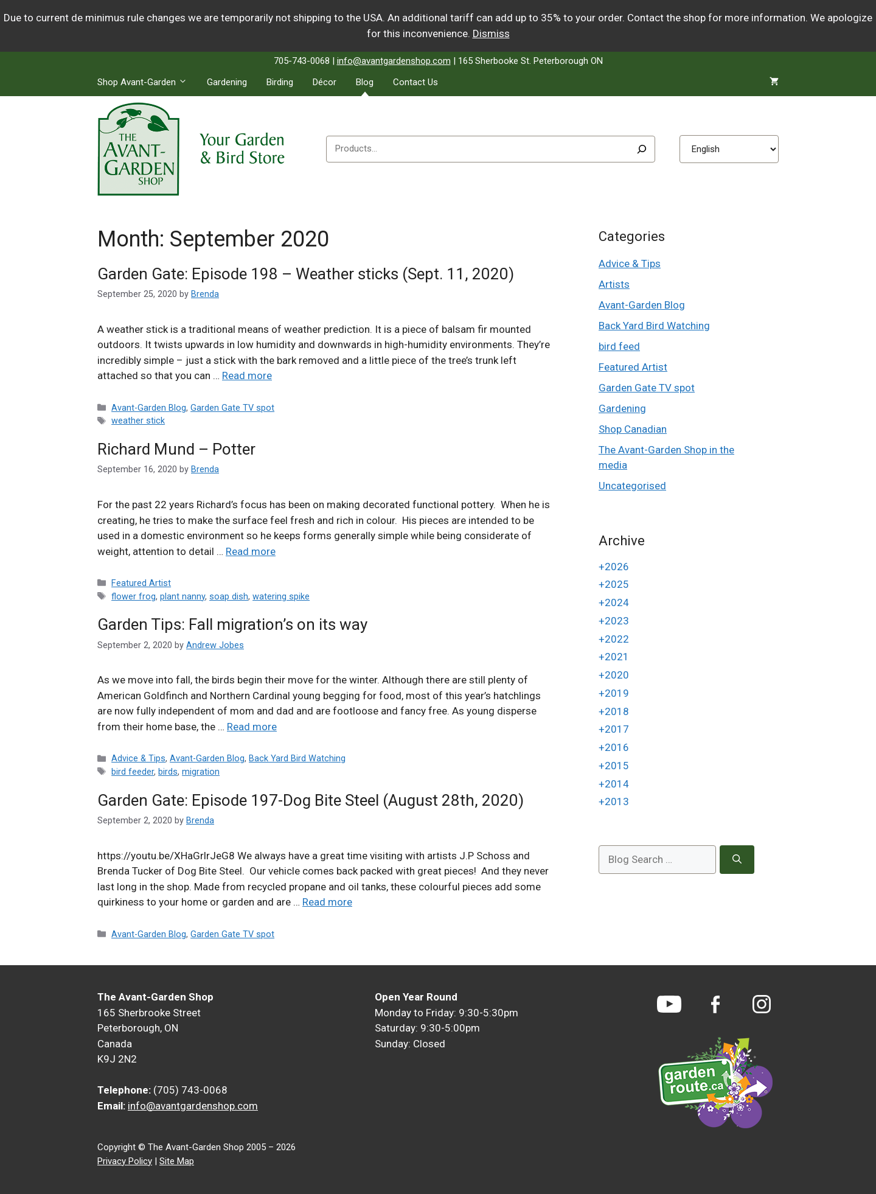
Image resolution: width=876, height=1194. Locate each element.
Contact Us (415, 82)
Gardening (227, 82)
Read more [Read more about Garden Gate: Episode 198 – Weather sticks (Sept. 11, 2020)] (247, 375)
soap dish (228, 597)
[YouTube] (669, 1004)
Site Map (176, 1161)
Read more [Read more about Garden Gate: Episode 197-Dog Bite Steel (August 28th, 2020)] (327, 902)
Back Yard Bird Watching (297, 758)
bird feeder (132, 772)
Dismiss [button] (491, 33)
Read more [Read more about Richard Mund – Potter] (251, 551)
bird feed (619, 346)
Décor (324, 82)
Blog (365, 82)
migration (201, 772)
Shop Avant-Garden (147, 82)
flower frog (133, 597)
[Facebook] (715, 1004)
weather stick (138, 421)
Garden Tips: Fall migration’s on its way (232, 624)
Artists (614, 284)
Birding (279, 82)
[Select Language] (729, 149)
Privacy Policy (124, 1161)
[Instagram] (761, 1004)
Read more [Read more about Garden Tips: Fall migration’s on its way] (252, 727)
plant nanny (182, 597)
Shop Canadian (633, 429)
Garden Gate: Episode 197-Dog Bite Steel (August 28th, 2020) (310, 800)
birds (168, 772)
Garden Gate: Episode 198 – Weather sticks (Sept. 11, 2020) (305, 274)
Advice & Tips (138, 758)
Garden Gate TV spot (232, 408)
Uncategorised (632, 486)
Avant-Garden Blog (148, 408)
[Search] (641, 149)
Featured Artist (141, 583)
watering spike (281, 597)
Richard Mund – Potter (176, 449)
